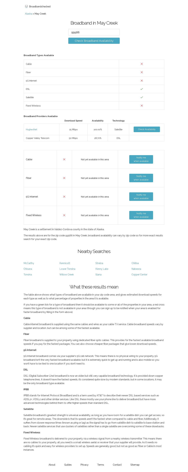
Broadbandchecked (38, 6)
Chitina (135, 263)
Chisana (28, 268)
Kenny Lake (101, 268)
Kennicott (64, 263)
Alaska (28, 13)
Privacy (84, 464)
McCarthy (29, 263)
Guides (68, 464)
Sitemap (135, 464)
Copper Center (139, 274)
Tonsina (28, 274)
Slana (98, 274)
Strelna (99, 263)
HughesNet (31, 129)
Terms (100, 464)
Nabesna (136, 268)
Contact (117, 464)
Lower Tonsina (67, 268)
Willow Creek (66, 274)
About (52, 464)
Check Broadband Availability (94, 40)
